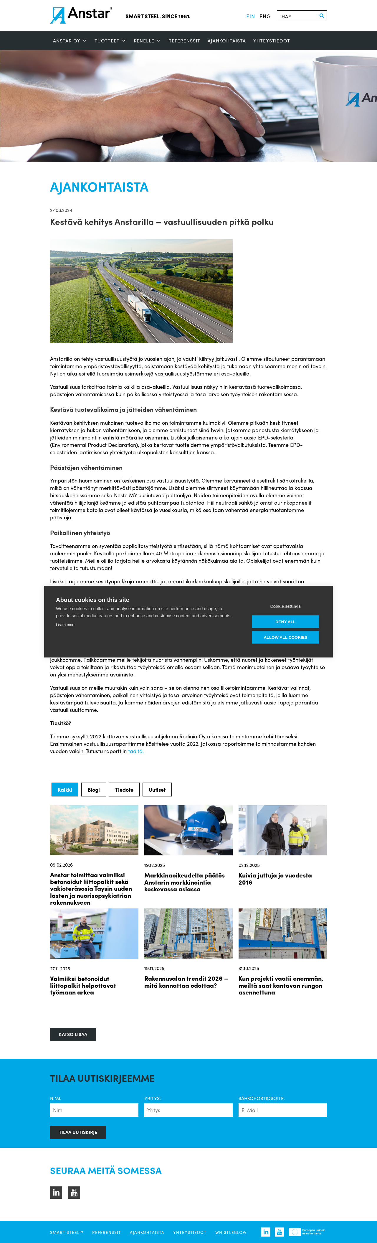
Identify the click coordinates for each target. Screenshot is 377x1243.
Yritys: (152, 1098)
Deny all (285, 621)
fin (250, 16)
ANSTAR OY (70, 40)
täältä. (136, 751)
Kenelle (147, 40)
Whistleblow (231, 1232)
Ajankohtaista (227, 40)
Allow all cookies (285, 637)
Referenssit (184, 40)
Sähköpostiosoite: (262, 1098)
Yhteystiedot (271, 40)
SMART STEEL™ (66, 1232)
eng (265, 16)
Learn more (65, 624)
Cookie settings (285, 606)
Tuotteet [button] (110, 40)
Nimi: (55, 1098)
